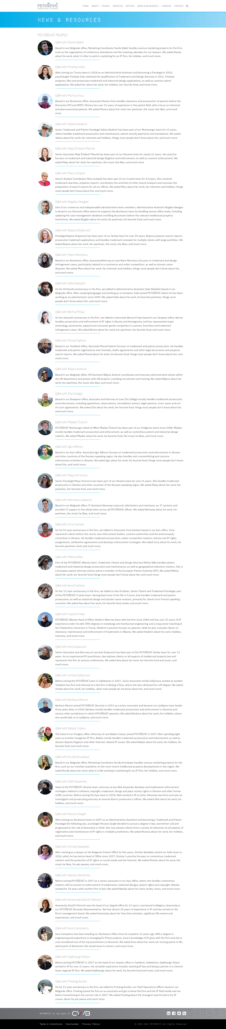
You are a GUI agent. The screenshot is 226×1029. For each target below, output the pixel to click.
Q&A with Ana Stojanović (70, 646)
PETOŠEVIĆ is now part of (65, 1013)
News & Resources (147, 5)
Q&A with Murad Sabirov (70, 340)
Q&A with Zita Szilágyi (69, 393)
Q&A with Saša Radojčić (70, 283)
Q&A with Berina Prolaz (70, 312)
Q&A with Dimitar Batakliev (72, 846)
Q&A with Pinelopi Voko (70, 67)
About (94, 5)
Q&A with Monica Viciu (69, 95)
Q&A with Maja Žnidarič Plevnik (75, 148)
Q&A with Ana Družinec (70, 585)
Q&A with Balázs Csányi (70, 728)
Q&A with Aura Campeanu (72, 928)
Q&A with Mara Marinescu (71, 255)
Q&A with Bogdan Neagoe (71, 202)
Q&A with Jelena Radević (71, 124)
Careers (166, 5)
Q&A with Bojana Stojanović (72, 230)
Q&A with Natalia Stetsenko (72, 875)
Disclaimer (72, 1024)
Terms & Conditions (52, 1024)
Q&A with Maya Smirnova (71, 475)
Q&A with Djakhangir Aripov (72, 957)
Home (86, 5)
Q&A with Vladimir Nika (70, 614)
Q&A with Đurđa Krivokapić (72, 757)
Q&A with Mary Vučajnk (70, 173)
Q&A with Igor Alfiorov (69, 446)
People (106, 5)
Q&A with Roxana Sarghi (70, 814)
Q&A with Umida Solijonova (72, 675)
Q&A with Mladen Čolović (71, 422)
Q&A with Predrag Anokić (71, 981)
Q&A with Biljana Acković (71, 369)
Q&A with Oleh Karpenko (71, 781)
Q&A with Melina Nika (69, 557)
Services (118, 5)
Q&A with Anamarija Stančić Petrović (78, 899)
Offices (130, 5)
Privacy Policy (91, 1024)
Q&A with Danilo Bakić (69, 42)
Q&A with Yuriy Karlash (69, 524)
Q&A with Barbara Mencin (71, 700)
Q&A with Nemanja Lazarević (73, 500)
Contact (179, 5)
